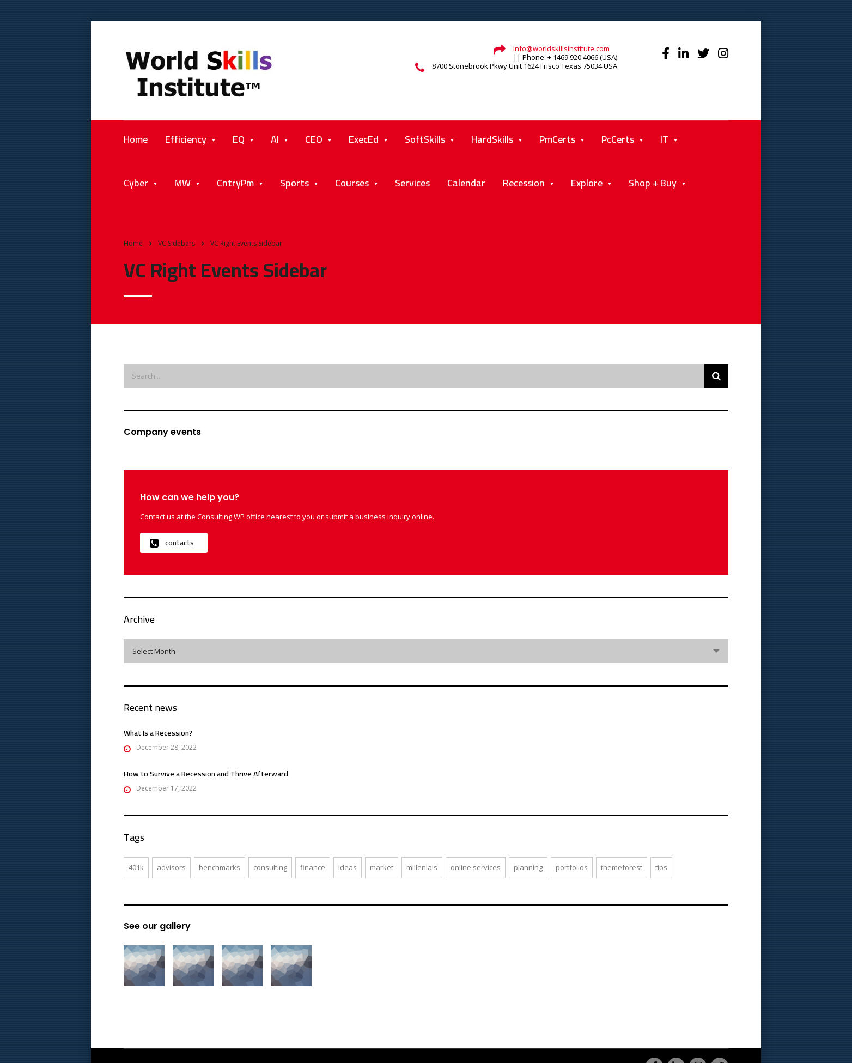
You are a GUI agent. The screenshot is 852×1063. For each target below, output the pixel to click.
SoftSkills (425, 139)
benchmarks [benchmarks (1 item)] (219, 867)
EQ (239, 139)
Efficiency (185, 139)
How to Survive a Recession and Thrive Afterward (206, 773)
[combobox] (426, 651)
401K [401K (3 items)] (136, 867)
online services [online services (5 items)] (476, 867)
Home (136, 139)
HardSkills (492, 139)
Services (412, 183)
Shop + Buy (653, 183)
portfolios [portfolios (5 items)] (572, 867)
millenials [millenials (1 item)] (421, 867)
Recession (524, 183)
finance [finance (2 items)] (312, 867)
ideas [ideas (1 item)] (347, 867)
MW (182, 183)
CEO (313, 139)
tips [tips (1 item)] (661, 867)
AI (275, 139)
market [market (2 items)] (381, 867)
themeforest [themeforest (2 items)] (621, 867)
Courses (352, 183)
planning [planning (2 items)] (528, 867)
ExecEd (364, 139)
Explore (587, 183)
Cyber (136, 183)
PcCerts (617, 139)
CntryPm (235, 183)
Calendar (466, 183)
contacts (172, 543)
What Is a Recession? (158, 732)
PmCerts (557, 139)
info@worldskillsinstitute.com (561, 48)
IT (664, 139)
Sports (294, 183)
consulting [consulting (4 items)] (270, 867)
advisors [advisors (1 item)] (171, 867)
